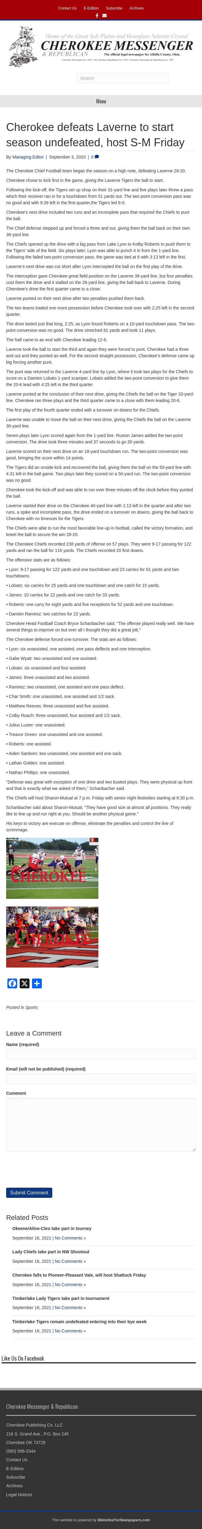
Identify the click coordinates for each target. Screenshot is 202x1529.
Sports (31, 1007)
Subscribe (114, 8)
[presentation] (53, 1170)
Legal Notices (19, 1494)
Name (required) (22, 1044)
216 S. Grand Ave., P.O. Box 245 (37, 1433)
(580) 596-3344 (21, 1451)
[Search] (122, 78)
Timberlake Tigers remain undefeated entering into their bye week (79, 1321)
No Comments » (70, 1238)
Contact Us (67, 8)
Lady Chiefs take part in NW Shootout (50, 1251)
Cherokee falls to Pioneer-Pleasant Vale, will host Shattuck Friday (79, 1275)
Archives (136, 8)
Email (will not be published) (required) (45, 1069)
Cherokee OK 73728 (26, 1442)
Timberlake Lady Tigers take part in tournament (60, 1298)
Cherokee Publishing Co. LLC (34, 1425)
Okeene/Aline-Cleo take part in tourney (52, 1228)
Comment (16, 1093)
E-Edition (91, 8)
